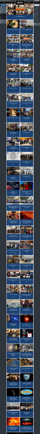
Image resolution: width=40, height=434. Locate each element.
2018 (14, 179)
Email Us (35, 23)
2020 (26, 297)
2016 (9, 179)
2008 (26, 430)
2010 (13, 430)
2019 (16, 179)
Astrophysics (28, 2)
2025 (13, 31)
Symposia (1, 17)
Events (1, 12)
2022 (19, 179)
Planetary (11, 2)
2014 (13, 370)
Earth (5, 2)
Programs (1, 11)
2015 (26, 356)
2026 (20, 17)
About (1, 8)
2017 (11, 179)
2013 (25, 369)
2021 (26, 281)
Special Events (1, 18)
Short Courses (1, 16)
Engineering (35, 2)
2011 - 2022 (13, 209)
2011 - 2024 (27, 76)
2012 (26, 385)
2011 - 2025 (13, 47)
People (1, 21)
